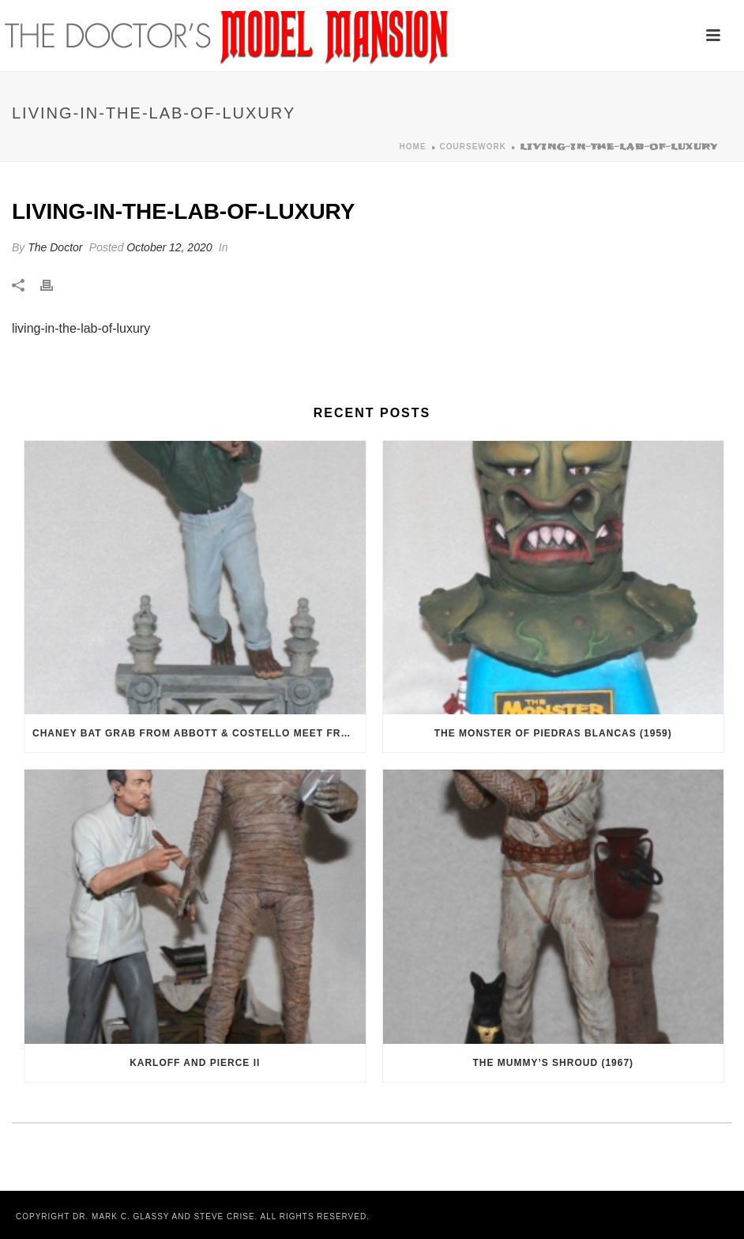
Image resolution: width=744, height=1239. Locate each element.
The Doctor (55, 247)
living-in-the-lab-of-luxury (81, 328)
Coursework (473, 146)
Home (413, 146)
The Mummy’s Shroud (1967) (552, 1062)
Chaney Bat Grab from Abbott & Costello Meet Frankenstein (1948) (199, 733)
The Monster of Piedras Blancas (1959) (553, 733)
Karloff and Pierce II (195, 1062)
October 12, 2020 (169, 247)
